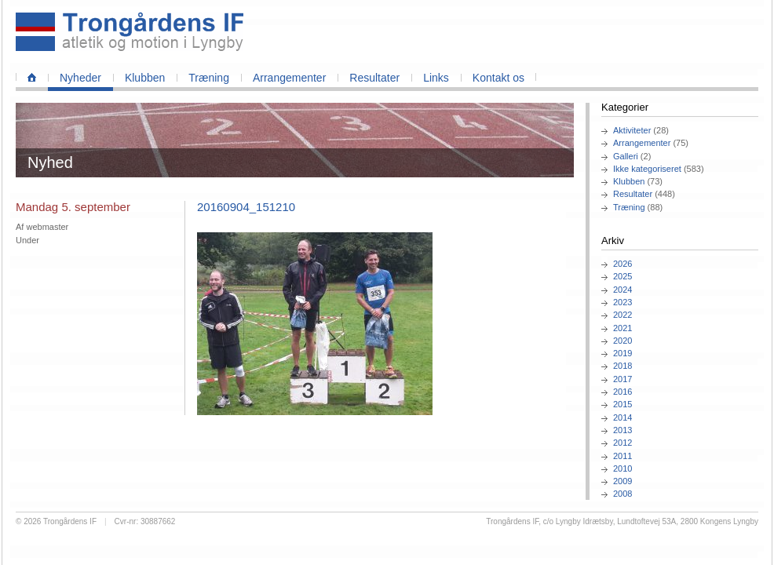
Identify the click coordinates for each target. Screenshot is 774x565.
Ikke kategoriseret (647, 168)
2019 (622, 353)
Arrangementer (289, 77)
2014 (622, 417)
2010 (622, 468)
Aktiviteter (632, 130)
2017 (622, 379)
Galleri (625, 156)
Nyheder (80, 77)
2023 (622, 302)
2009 (622, 481)
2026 (622, 263)
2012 (622, 442)
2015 (622, 404)
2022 (622, 314)
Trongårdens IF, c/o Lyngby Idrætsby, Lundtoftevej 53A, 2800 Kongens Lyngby (622, 521)
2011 (622, 456)
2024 (622, 289)
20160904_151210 (246, 206)
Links (436, 77)
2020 (622, 340)
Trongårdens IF (70, 521)
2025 (622, 276)
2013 (622, 430)
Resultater (374, 77)
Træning (208, 77)
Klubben (145, 77)
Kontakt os (498, 77)
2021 (622, 328)
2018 (622, 365)
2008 (622, 493)
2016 (622, 391)
